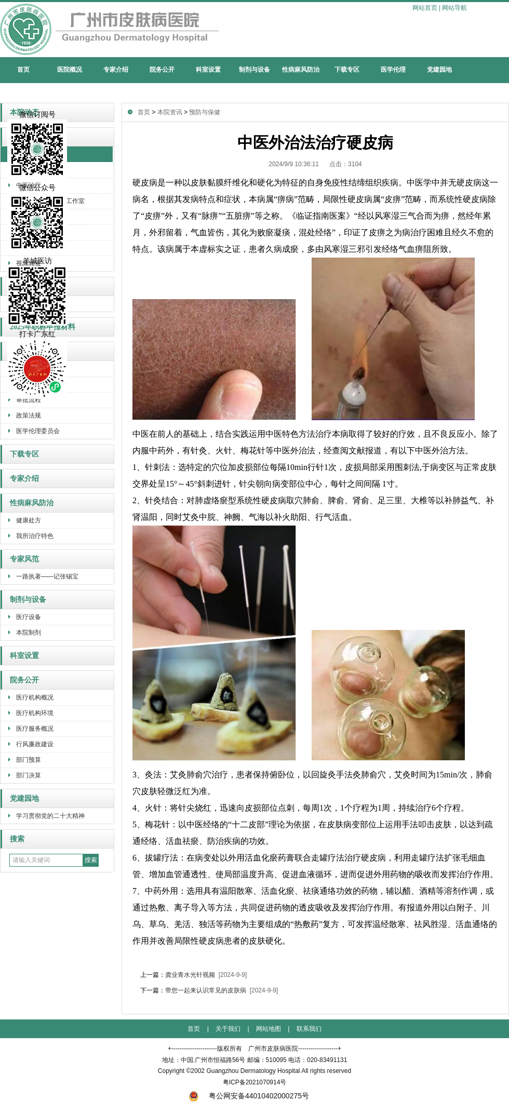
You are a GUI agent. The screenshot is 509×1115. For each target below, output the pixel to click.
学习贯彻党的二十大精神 (50, 816)
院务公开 (162, 69)
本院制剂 (28, 632)
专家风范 (24, 559)
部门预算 (28, 759)
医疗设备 (28, 617)
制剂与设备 (254, 69)
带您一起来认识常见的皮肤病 (205, 990)
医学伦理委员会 (38, 431)
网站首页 (424, 7)
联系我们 (309, 1028)
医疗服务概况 (34, 728)
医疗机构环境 (34, 713)
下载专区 (346, 69)
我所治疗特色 (34, 536)
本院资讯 (169, 112)
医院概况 (69, 69)
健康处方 (28, 520)
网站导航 (454, 7)
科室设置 (208, 69)
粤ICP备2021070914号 (255, 1082)
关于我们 (228, 1028)
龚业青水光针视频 (190, 974)
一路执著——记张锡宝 (47, 576)
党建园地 (439, 69)
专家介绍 (115, 69)
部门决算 (28, 775)
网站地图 (268, 1028)
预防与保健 (204, 112)
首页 (23, 69)
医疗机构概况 (34, 697)
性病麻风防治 (300, 69)
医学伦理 (393, 69)
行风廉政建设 (34, 744)
